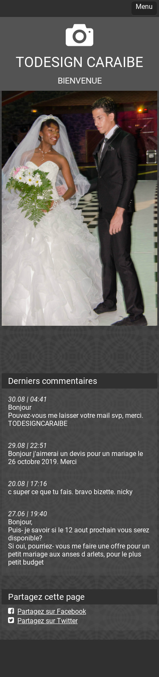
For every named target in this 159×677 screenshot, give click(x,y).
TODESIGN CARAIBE (79, 62)
